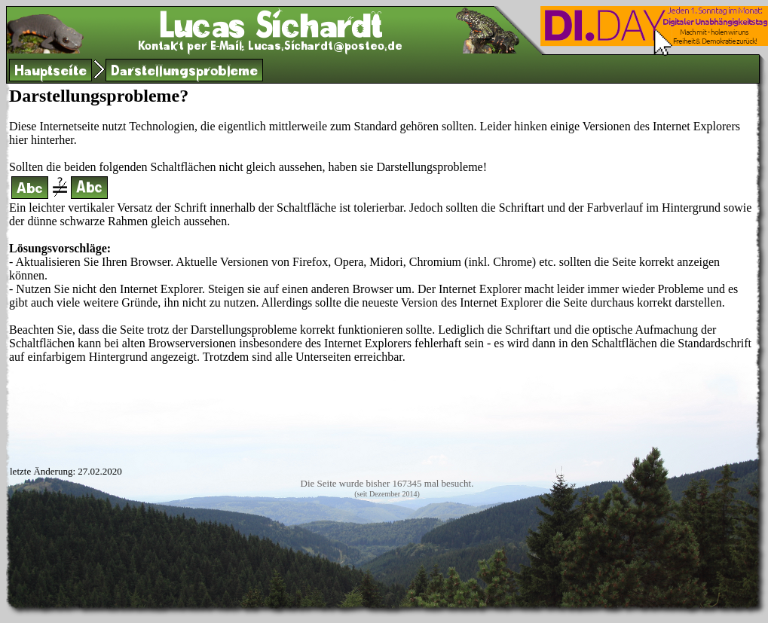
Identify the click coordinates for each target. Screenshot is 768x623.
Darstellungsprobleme (184, 72)
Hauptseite (50, 72)
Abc (30, 190)
